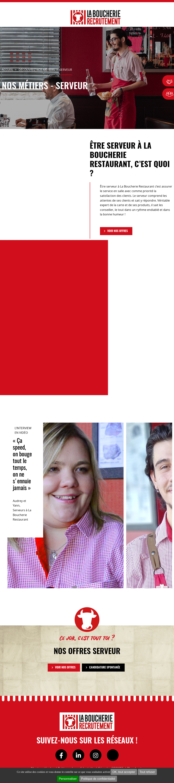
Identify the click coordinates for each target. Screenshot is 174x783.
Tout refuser (147, 772)
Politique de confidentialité (98, 778)
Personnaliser (68, 778)
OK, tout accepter (123, 772)
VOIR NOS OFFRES (117, 231)
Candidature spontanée (104, 667)
